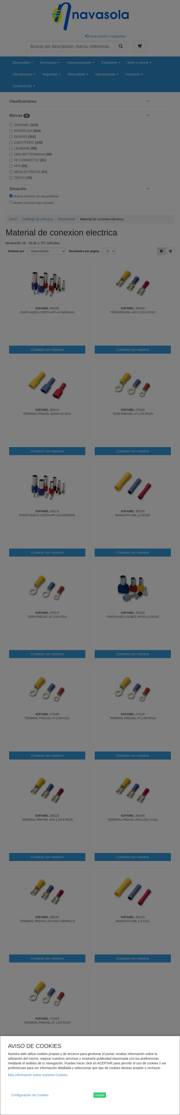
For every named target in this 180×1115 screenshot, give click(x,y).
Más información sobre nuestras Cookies (38, 1075)
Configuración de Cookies (30, 1095)
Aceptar (100, 1095)
